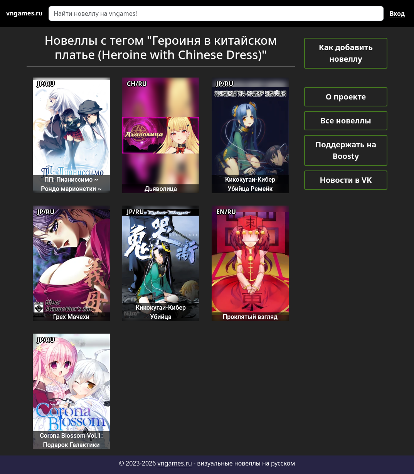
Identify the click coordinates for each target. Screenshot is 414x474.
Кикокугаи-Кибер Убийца (161, 312)
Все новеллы (345, 120)
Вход (397, 13)
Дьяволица (161, 188)
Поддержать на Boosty (345, 150)
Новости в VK (346, 180)
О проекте (346, 96)
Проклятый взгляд (250, 316)
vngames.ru (175, 463)
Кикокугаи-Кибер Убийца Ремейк (250, 184)
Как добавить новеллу (346, 53)
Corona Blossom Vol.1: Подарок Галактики (71, 440)
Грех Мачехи (71, 316)
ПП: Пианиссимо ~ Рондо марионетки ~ (71, 184)
